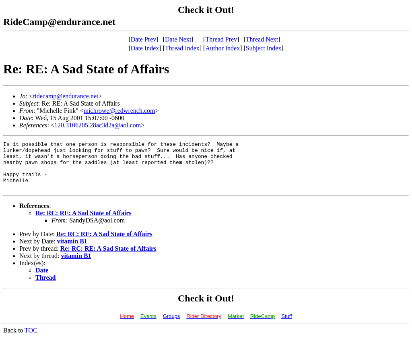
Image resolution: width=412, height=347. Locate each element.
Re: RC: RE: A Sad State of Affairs (83, 222)
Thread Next (262, 39)
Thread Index (182, 48)
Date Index (145, 48)
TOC (31, 340)
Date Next (178, 39)
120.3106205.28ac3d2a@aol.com (97, 125)
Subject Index (263, 48)
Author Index (222, 48)
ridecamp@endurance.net (66, 96)
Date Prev (144, 39)
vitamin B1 (72, 250)
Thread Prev (221, 39)
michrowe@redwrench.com (119, 110)
